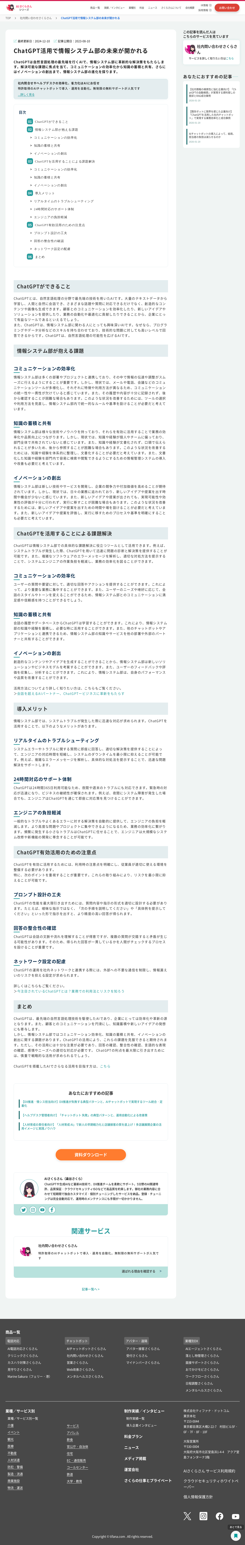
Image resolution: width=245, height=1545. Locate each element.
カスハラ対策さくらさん (24, 1362)
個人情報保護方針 (198, 1496)
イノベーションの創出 (50, 153)
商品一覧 (95, 7)
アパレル (73, 1432)
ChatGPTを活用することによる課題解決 (65, 161)
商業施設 (14, 1481)
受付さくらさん (137, 1355)
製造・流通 (15, 1474)
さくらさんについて (171, 7)
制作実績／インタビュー (144, 1410)
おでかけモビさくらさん (202, 1369)
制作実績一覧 (135, 1418)
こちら (105, 1066)
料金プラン (133, 1436)
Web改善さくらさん (80, 1369)
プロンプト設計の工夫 (50, 233)
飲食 (70, 1439)
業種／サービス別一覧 (23, 1418)
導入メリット (45, 193)
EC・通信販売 (76, 1460)
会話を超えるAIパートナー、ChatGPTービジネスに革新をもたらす (71, 693)
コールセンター (77, 1467)
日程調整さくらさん (199, 1383)
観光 (11, 1439)
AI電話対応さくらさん (23, 1348)
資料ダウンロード (91, 1155)
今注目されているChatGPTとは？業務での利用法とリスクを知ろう (71, 991)
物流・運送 (15, 1487)
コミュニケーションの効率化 (55, 137)
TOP (8, 18)
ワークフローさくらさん (202, 1376)
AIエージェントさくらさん (204, 1348)
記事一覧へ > (91, 1289)
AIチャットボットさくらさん (86, 1348)
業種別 (132, 7)
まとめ (40, 257)
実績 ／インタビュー (114, 7)
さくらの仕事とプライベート (148, 1480)
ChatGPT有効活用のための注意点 (60, 225)
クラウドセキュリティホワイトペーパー (210, 1483)
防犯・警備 (15, 1467)
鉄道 (70, 1474)
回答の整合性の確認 (49, 241)
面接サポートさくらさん (202, 1362)
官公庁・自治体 (77, 1446)
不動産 (12, 1453)
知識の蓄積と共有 (47, 145)
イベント (14, 1432)
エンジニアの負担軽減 (50, 217)
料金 (142, 7)
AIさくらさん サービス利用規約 (209, 1470)
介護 (11, 1425)
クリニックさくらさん (23, 1355)
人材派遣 (14, 1460)
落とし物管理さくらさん (202, 1355)
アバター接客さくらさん (143, 1348)
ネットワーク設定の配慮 (52, 249)
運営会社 (131, 1469)
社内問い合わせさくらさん (36, 18)
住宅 (70, 1453)
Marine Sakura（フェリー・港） (30, 1376)
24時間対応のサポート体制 (54, 209)
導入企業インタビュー (141, 1425)
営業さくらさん (77, 1362)
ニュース (152, 7)
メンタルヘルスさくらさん (85, 1376)
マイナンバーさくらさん (143, 1362)
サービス (73, 1425)
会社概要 (189, 7)
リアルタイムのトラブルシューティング (64, 201)
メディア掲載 (135, 1458)
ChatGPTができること (52, 121)
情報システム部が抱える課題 (56, 129)
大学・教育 (74, 1481)
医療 (11, 1446)
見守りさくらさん (20, 1369)
